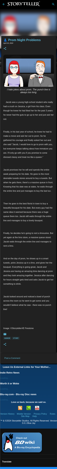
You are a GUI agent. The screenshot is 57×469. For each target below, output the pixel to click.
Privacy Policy (40, 414)
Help (34, 416)
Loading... (4, 378)
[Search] (53, 4)
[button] (4, 48)
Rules (52, 414)
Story (15, 338)
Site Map (25, 416)
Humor (7, 338)
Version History (7, 414)
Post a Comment (12, 358)
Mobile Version (24, 414)
